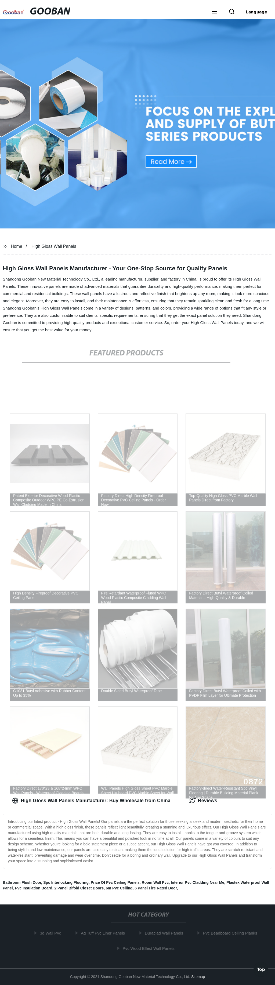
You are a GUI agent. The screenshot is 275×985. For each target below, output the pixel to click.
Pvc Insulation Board (33, 888)
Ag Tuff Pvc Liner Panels (105, 933)
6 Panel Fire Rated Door (156, 888)
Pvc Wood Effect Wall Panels (150, 948)
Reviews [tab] (203, 800)
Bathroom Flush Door (22, 882)
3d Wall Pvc (52, 933)
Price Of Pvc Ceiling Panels (115, 882)
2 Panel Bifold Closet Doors (79, 888)
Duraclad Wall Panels (166, 933)
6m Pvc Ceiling (119, 888)
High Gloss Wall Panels (53, 246)
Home (16, 246)
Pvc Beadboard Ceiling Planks (232, 933)
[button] (215, 12)
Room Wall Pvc (155, 882)
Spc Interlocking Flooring (66, 882)
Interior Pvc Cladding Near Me (197, 882)
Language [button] (256, 11)
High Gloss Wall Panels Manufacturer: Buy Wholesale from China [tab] (91, 800)
